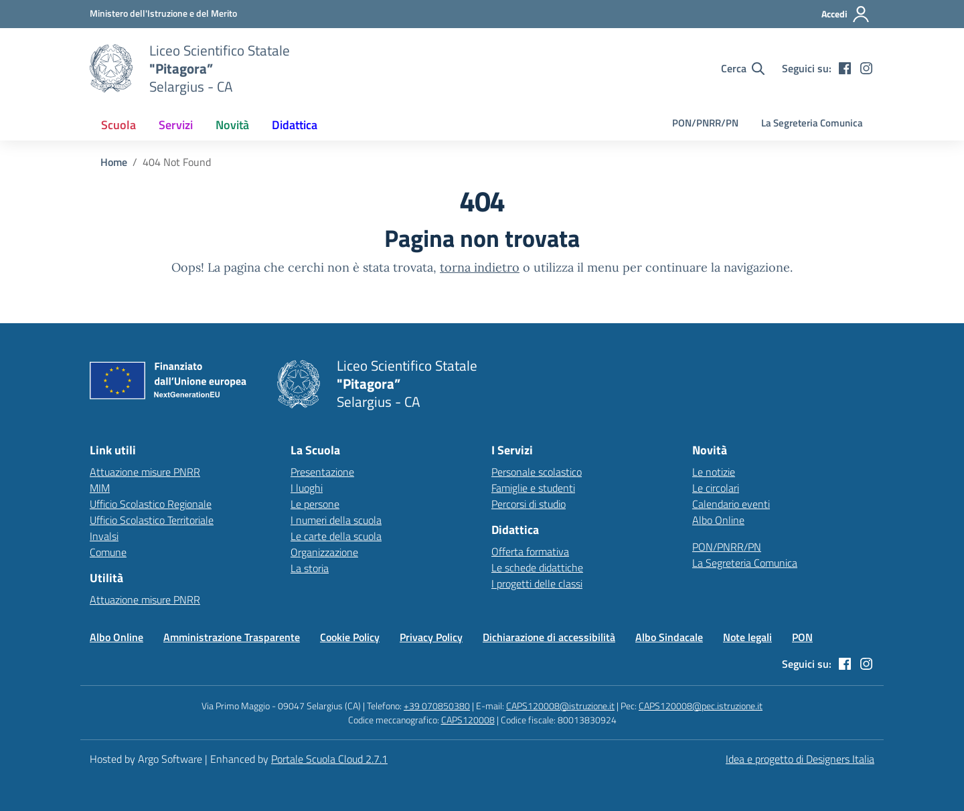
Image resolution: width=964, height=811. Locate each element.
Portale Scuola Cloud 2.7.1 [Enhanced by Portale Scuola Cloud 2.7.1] (329, 759)
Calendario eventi (731, 504)
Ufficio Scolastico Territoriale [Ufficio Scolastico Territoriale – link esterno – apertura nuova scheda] (152, 520)
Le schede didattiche (537, 567)
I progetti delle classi (536, 583)
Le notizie (713, 472)
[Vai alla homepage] (111, 68)
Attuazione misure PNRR (145, 472)
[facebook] (845, 68)
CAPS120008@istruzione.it (560, 706)
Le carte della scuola (336, 536)
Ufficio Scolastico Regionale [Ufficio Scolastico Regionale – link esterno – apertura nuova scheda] (151, 504)
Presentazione (322, 472)
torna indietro (479, 267)
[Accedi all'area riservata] (845, 14)
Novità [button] (232, 125)
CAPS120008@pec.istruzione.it (700, 706)
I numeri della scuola (336, 520)
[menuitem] (118, 125)
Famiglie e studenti (533, 488)
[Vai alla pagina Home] (113, 162)
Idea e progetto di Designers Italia (800, 759)
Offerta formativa (530, 551)
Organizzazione (324, 552)
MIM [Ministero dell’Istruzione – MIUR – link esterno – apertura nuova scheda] (100, 488)
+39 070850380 (437, 706)
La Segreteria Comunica (812, 122)
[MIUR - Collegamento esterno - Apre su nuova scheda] (163, 13)
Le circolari (715, 488)
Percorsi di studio (528, 504)
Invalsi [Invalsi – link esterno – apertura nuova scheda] (104, 536)
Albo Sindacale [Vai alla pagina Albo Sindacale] (669, 637)
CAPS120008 (468, 720)
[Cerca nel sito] (743, 68)
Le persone (315, 504)
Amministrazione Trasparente (231, 637)
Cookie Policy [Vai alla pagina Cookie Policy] (350, 637)
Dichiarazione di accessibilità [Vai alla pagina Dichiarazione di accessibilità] (549, 637)
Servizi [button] (176, 125)
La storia (310, 568)
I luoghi (307, 488)
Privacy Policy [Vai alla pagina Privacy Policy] (431, 637)
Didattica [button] (294, 125)
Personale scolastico (536, 472)
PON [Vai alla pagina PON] (802, 637)
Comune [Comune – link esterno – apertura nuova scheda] (108, 552)
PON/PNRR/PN (705, 122)
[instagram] (866, 68)
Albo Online (718, 520)
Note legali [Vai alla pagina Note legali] (747, 637)
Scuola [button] (118, 125)
